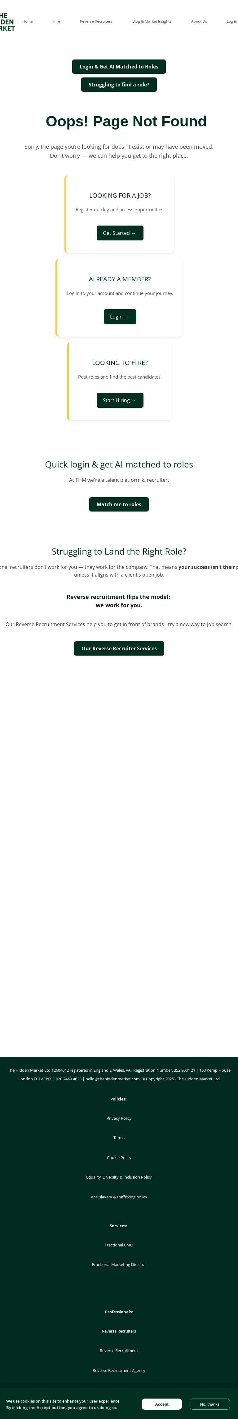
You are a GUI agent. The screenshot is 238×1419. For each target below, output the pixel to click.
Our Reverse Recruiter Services (119, 648)
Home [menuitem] (27, 21)
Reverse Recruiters (119, 1331)
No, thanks (209, 1404)
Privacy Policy (119, 1118)
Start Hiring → (120, 400)
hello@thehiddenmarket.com (113, 1079)
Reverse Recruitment (119, 1350)
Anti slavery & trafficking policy (119, 1197)
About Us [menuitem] (199, 21)
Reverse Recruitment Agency (119, 1370)
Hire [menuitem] (56, 21)
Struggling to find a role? (119, 84)
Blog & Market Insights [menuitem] (151, 21)
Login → (120, 316)
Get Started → (120, 233)
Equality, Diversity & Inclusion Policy (119, 1177)
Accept (161, 1404)
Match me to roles (119, 504)
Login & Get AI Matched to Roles (119, 66)
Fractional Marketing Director (119, 1264)
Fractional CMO (119, 1245)
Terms (119, 1137)
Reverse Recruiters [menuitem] (96, 21)
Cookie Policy (119, 1157)
